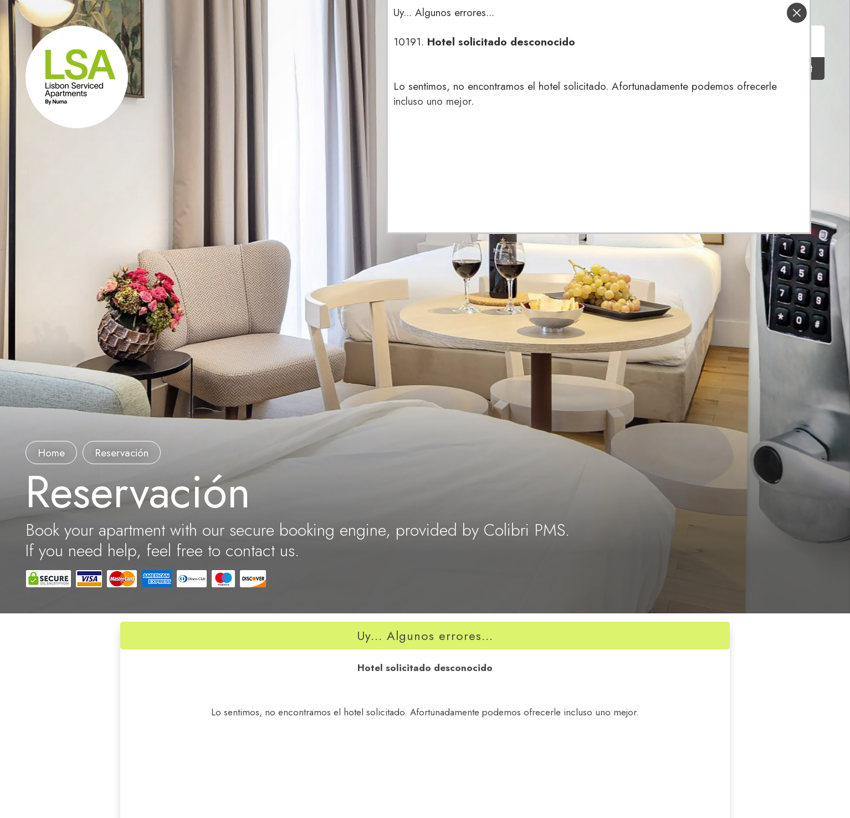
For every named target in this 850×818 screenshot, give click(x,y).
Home (51, 452)
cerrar (797, 13)
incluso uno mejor (432, 101)
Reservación (122, 452)
